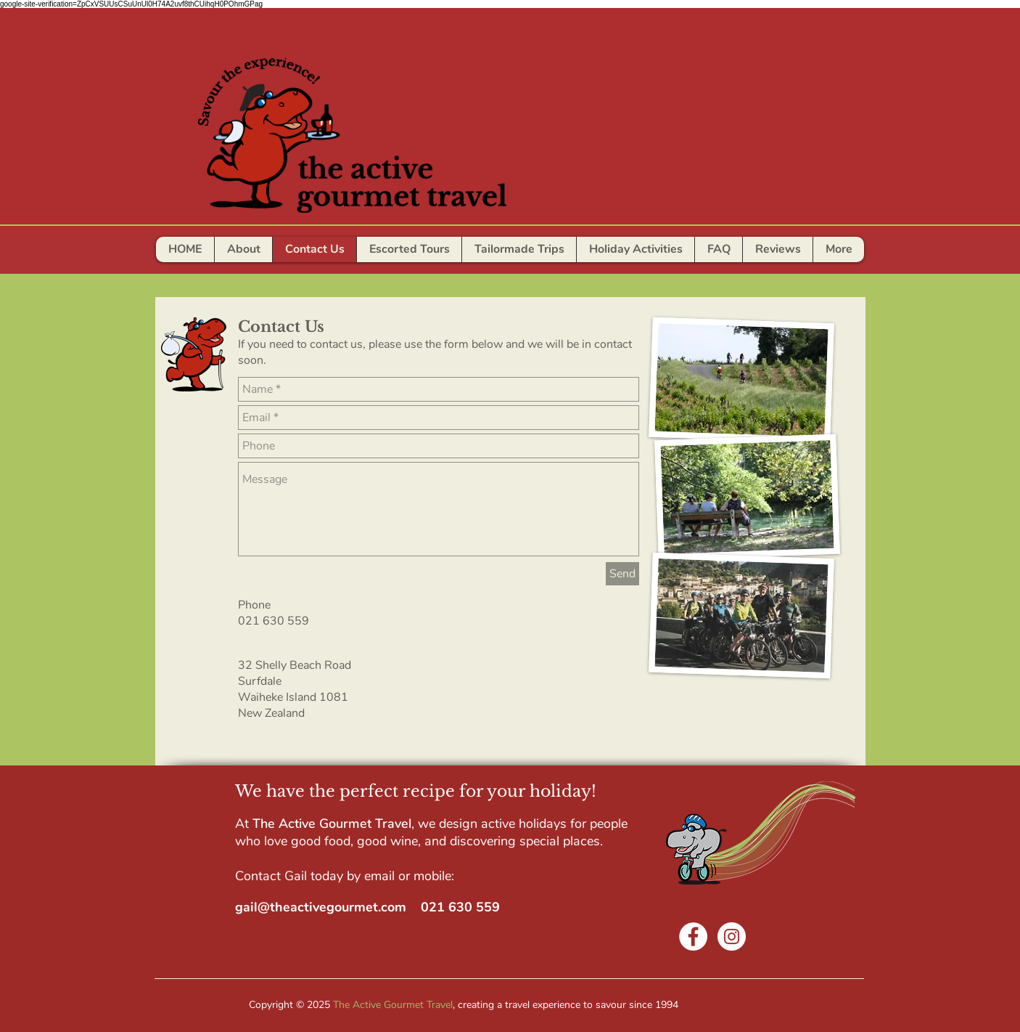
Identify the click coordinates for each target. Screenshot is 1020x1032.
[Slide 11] (556, 253)
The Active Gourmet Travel (393, 1005)
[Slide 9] (508, 253)
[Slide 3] (429, 253)
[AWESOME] (395, 254)
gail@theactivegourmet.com (320, 907)
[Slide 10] (540, 253)
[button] (718, 249)
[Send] (622, 573)
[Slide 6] (476, 253)
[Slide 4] (445, 253)
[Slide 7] (492, 253)
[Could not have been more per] (413, 253)
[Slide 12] (572, 253)
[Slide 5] (460, 253)
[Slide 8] (524, 253)
